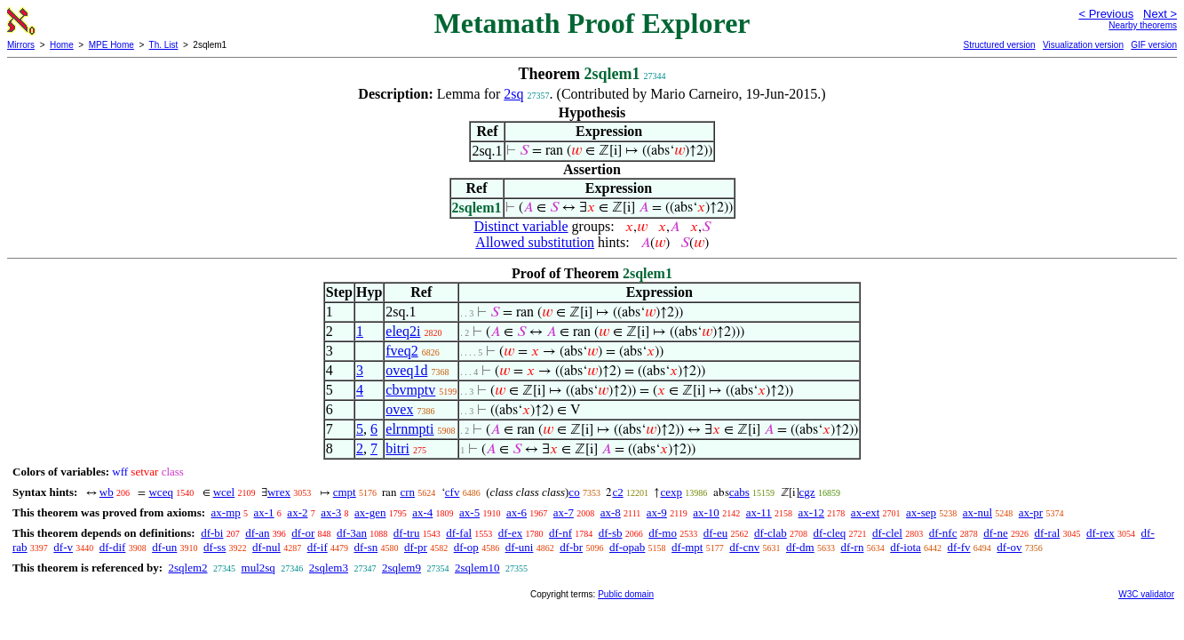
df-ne (995, 533)
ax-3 (331, 512)
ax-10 (706, 512)
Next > (1160, 13)
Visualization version (1083, 45)
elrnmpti (409, 428)
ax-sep (921, 512)
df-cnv (744, 547)
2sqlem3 (328, 567)
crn (407, 492)
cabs (739, 492)
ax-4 (422, 512)
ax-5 (469, 512)
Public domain (626, 594)
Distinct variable (520, 226)
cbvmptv (410, 389)
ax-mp (226, 512)
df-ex (510, 533)
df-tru (406, 533)
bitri (397, 448)
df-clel (887, 533)
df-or (302, 533)
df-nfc (943, 533)
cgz (807, 492)
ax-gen (369, 512)
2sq (513, 93)
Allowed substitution (534, 242)
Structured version (999, 45)
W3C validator (1146, 594)
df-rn (851, 547)
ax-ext (865, 512)
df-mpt (687, 547)
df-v (63, 547)
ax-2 (297, 512)
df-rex (1100, 533)
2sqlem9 (401, 567)
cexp (671, 492)
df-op (466, 547)
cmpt (344, 492)
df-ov (1009, 547)
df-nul (266, 547)
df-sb (611, 533)
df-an (257, 533)
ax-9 (657, 512)
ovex (399, 409)
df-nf (560, 533)
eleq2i (402, 331)
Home (62, 45)
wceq (160, 492)
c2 (617, 492)
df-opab (627, 547)
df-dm (800, 547)
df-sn (365, 547)
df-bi (212, 533)
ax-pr (1031, 512)
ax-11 (759, 512)
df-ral (1047, 533)
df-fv (959, 547)
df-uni (519, 547)
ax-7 (563, 512)
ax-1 (264, 512)
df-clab (770, 533)
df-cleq (829, 533)
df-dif (112, 547)
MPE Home (111, 45)
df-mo (662, 533)
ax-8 (610, 512)
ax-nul (977, 512)
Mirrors (21, 45)
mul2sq (258, 567)
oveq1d (406, 370)
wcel (224, 492)
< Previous (1105, 13)
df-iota (905, 547)
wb (106, 492)
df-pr (415, 547)
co (573, 492)
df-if (317, 547)
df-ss (214, 547)
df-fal (459, 533)
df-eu (715, 533)
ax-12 (812, 512)
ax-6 (516, 512)
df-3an (352, 533)
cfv (452, 492)
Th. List (164, 45)
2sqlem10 (477, 567)
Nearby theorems (1143, 25)
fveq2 (401, 350)
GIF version (1154, 45)
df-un (164, 547)
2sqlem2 (187, 567)
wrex (278, 492)
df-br (571, 547)
